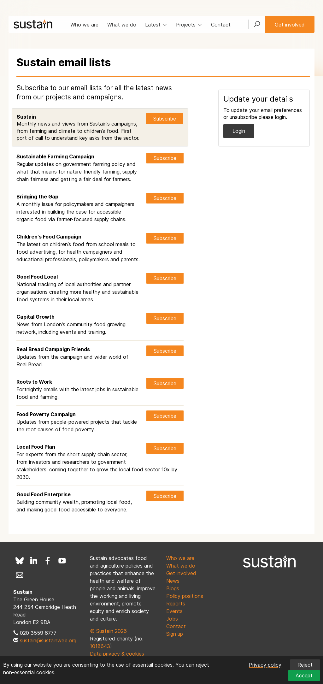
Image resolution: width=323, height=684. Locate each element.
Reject (305, 665)
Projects (189, 24)
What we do (121, 24)
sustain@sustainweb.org (48, 640)
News (172, 581)
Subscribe (164, 118)
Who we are (84, 24)
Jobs (172, 619)
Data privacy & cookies (117, 654)
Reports (175, 603)
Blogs (172, 588)
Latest (156, 24)
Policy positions (184, 596)
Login (238, 131)
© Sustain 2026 (108, 631)
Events (174, 611)
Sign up (174, 634)
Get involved (290, 24)
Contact (221, 24)
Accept (304, 675)
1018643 (100, 646)
